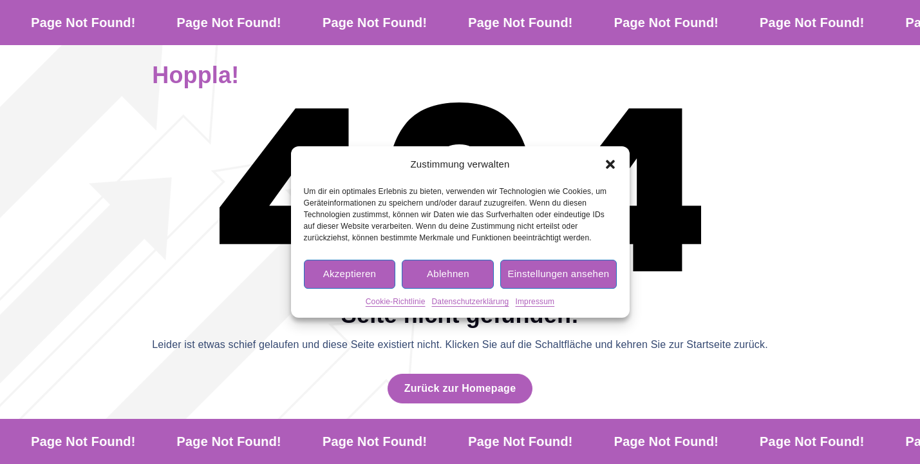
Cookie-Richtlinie (396, 301)
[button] (610, 164)
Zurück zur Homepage (460, 388)
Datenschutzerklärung (470, 301)
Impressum (534, 301)
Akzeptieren (350, 273)
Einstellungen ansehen (558, 273)
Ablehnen (448, 273)
